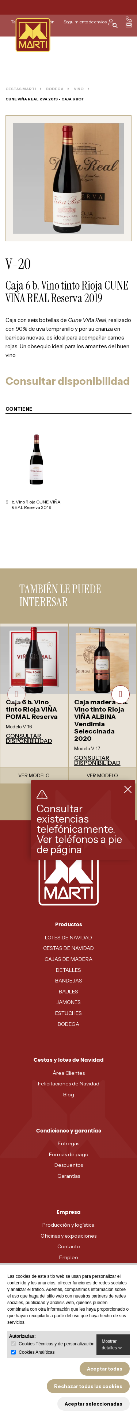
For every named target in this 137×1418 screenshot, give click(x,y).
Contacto (68, 1246)
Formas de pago (68, 1154)
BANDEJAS (68, 980)
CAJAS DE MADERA (68, 959)
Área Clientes (69, 1073)
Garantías (68, 1176)
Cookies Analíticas (36, 1352)
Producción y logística (68, 1225)
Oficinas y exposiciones (68, 1236)
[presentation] (16, 694)
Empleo (68, 1257)
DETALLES (68, 970)
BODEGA (68, 1024)
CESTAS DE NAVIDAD (68, 948)
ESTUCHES (68, 1013)
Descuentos (68, 1165)
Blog (68, 1094)
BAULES (68, 991)
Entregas (68, 1143)
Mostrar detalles (112, 1344)
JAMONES (68, 1002)
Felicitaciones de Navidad (68, 1083)
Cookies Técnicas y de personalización (56, 1343)
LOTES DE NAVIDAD (68, 937)
